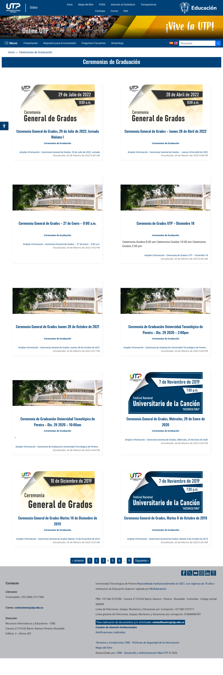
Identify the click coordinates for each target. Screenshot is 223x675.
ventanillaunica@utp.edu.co (168, 622)
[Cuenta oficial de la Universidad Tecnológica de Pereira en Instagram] (201, 573)
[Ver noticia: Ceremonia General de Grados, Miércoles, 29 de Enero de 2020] (166, 393)
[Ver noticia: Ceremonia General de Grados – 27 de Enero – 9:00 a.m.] (58, 197)
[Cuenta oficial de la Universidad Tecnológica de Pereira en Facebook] (183, 573)
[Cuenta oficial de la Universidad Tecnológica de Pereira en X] (189, 573)
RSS (126, 11)
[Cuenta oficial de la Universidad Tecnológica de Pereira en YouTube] (195, 573)
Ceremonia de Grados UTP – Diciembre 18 (165, 223)
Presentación (31, 43)
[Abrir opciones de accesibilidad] (4, 125)
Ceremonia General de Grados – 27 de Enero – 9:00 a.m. (57, 223)
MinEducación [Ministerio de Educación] (158, 588)
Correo (114, 11)
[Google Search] (197, 43)
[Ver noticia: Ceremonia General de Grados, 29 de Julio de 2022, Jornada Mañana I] (58, 105)
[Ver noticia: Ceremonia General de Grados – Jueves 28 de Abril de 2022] (166, 105)
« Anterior (78, 560)
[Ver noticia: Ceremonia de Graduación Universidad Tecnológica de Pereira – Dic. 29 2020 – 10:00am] (58, 393)
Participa (100, 11)
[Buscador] (218, 43)
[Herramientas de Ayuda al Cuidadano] (213, 573)
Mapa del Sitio (85, 4)
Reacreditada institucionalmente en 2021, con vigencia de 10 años (175, 583)
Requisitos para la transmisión (59, 43)
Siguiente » (142, 560)
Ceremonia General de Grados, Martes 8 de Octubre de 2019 (165, 518)
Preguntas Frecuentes (94, 43)
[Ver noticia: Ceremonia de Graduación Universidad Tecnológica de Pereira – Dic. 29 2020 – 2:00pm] (166, 301)
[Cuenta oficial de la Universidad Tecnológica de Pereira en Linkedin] (207, 573)
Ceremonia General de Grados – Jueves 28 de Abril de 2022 (165, 131)
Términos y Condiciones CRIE (113, 642)
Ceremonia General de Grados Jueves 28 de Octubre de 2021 (57, 326)
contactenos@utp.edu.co (29, 607)
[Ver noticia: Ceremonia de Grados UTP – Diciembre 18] (166, 197)
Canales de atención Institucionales (116, 627)
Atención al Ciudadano (123, 4)
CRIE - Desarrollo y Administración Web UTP (142, 652)
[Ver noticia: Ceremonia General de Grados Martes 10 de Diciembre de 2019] (58, 492)
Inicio (70, 4)
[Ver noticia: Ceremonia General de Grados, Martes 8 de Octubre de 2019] (166, 492)
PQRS (102, 4)
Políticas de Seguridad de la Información (155, 642)
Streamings (117, 43)
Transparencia (148, 4)
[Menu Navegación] (11, 43)
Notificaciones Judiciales (110, 632)
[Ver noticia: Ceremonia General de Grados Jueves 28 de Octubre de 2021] (58, 301)
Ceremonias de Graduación (35, 52)
